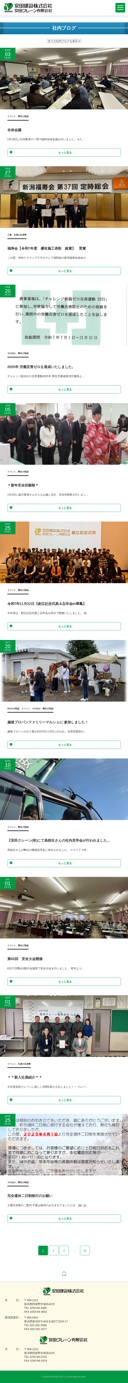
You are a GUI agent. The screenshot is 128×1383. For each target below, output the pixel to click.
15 (84, 1250)
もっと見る (40, 152)
